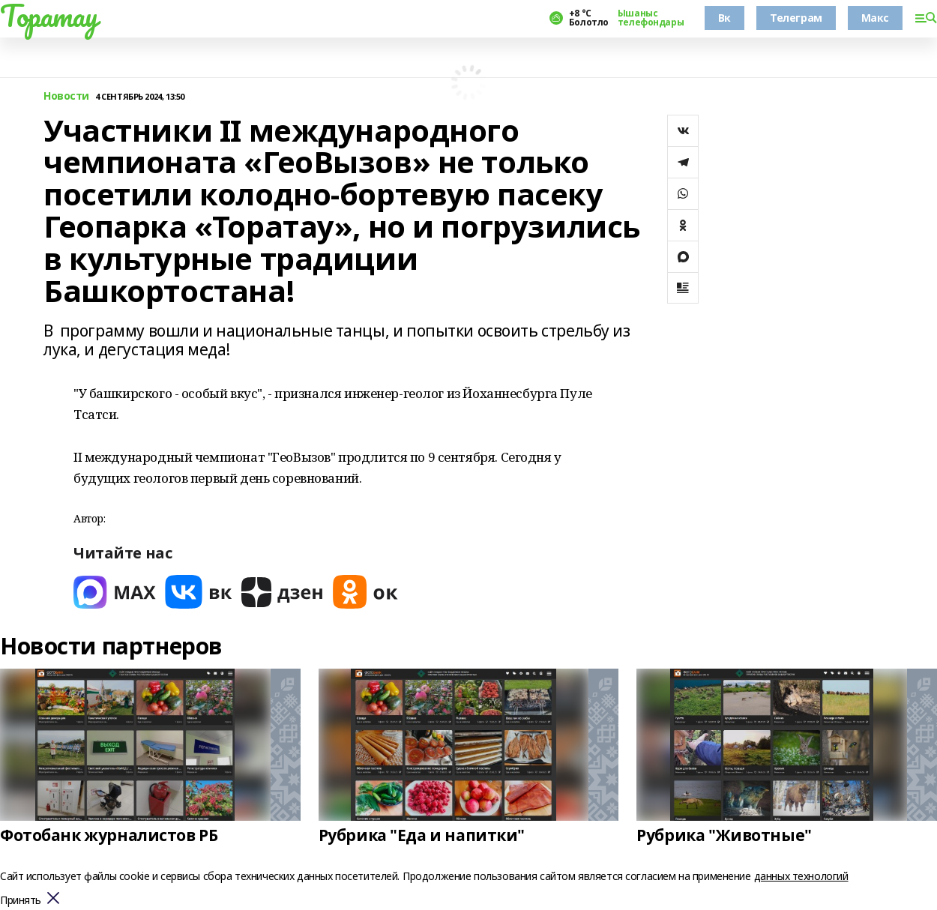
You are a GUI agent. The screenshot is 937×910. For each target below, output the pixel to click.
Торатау (49, 16)
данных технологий (801, 876)
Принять (20, 900)
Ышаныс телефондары (651, 18)
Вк (724, 17)
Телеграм (796, 17)
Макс (875, 17)
